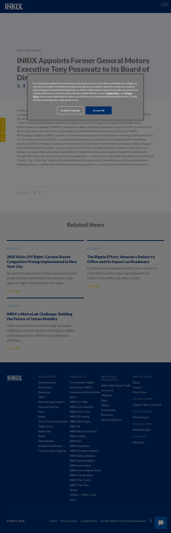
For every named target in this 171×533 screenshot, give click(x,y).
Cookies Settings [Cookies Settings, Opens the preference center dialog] (70, 110)
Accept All (99, 110)
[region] (85, 97)
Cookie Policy (113, 93)
